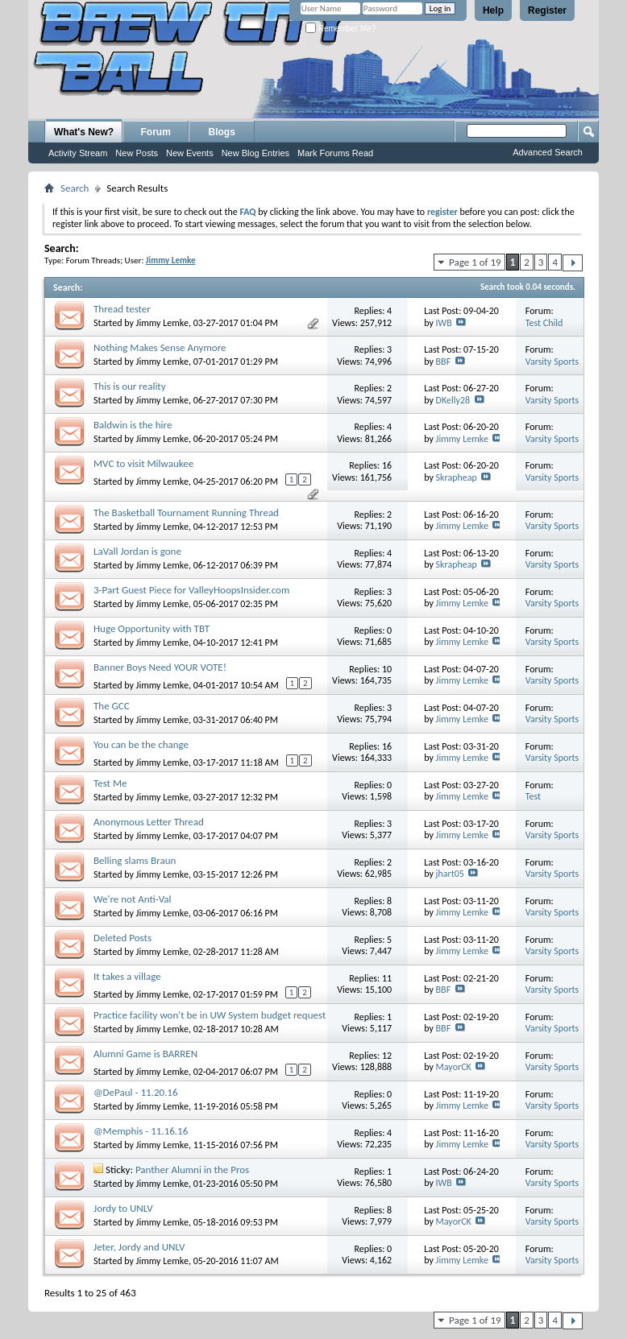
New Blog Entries (255, 153)
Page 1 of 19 (475, 262)
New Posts (136, 153)
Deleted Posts (122, 938)
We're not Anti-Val (132, 899)
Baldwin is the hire (132, 425)
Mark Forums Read (335, 153)
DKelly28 (453, 400)
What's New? (84, 132)
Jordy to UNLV (123, 1208)
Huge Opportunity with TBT (151, 628)
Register (547, 10)
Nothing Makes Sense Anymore (159, 347)
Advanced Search (548, 152)
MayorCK (453, 1066)
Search (74, 188)
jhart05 (450, 873)
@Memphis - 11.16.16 (140, 1131)
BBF (443, 361)
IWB (444, 323)
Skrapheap (456, 477)
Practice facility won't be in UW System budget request (209, 1015)
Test (533, 796)
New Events (190, 153)
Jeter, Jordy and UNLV (139, 1247)
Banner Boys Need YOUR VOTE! (159, 667)
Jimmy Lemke (162, 323)
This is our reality (129, 386)
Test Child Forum (544, 329)
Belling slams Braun (134, 860)
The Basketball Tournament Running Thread (186, 512)
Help (493, 10)
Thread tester (122, 309)
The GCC (111, 706)
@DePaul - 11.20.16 (135, 1092)
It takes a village (127, 976)
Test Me (110, 783)
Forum (156, 132)
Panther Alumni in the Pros (192, 1169)
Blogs (222, 132)
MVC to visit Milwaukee (143, 463)
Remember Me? (340, 28)
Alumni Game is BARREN (145, 1054)
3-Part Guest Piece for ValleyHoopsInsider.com (191, 590)
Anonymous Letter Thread (148, 822)
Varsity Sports (552, 361)
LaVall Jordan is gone (137, 551)
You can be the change (141, 744)
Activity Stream (77, 153)
